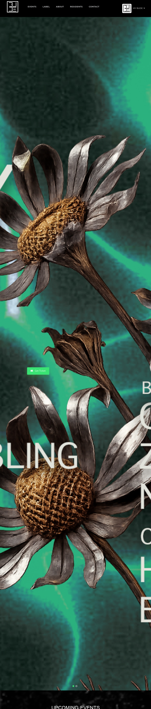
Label (46, 6)
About (60, 6)
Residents (76, 6)
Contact (94, 6)
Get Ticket (38, 370)
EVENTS (32, 6)
